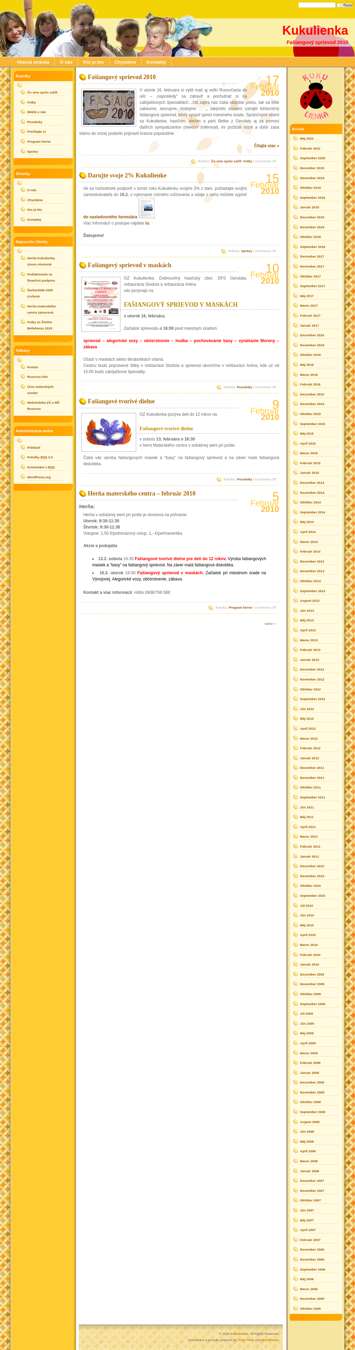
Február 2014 (310, 551)
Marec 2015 (309, 453)
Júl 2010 (306, 905)
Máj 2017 (307, 296)
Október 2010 (310, 886)
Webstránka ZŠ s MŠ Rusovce (43, 406)
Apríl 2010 (308, 935)
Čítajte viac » (266, 145)
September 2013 (313, 591)
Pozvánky (244, 387)
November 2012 (312, 679)
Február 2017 (310, 315)
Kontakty (156, 62)
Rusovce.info (37, 377)
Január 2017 (309, 325)
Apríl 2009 (308, 1043)
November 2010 (312, 876)
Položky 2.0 (40, 457)
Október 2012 (310, 689)
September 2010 (313, 895)
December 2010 (312, 866)
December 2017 (312, 256)
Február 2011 (310, 846)
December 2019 (312, 168)
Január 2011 (309, 856)
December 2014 (312, 483)
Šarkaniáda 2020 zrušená (40, 293)
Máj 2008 (307, 1141)
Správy (246, 251)
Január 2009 (309, 1073)
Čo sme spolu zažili (226, 161)
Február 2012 (310, 748)
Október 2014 (310, 502)
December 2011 (312, 768)
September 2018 (313, 247)
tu (147, 223)
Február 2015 (310, 463)
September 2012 (313, 699)
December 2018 (312, 217)
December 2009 (312, 974)
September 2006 (313, 1269)
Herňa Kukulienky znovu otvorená (41, 261)
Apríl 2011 (308, 827)
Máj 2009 (307, 1033)
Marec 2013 (309, 640)
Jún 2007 (307, 1210)
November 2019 (312, 178)
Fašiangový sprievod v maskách (129, 265)
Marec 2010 (309, 945)
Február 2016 (310, 384)
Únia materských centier (40, 390)
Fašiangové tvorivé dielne (121, 401)
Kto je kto (93, 62)
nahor (268, 623)
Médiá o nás (36, 112)
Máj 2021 (307, 138)
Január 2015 (309, 473)
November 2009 (312, 984)
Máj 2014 (307, 522)
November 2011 (312, 778)
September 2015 (313, 424)
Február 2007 (310, 1240)
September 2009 (313, 1004)
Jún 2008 (307, 1131)
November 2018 (312, 227)
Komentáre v (41, 467)
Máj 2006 (307, 1279)
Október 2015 (310, 414)
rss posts (316, 95)
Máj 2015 (307, 433)
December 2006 (312, 1249)
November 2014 (312, 492)
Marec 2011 (309, 836)
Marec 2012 (309, 738)
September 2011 (313, 797)
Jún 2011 (307, 807)
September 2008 (313, 1112)
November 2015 (312, 404)
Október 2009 (310, 994)
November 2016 (312, 345)
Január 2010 (309, 964)
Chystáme (125, 62)
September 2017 (313, 286)
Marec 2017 (309, 305)
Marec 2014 (309, 542)
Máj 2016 (307, 365)
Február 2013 (310, 650)
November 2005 (312, 1298)
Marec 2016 (309, 375)
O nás (66, 62)
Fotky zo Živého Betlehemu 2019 (39, 325)
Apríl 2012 (308, 728)
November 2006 (312, 1259)
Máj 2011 (307, 817)
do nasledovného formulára (110, 217)
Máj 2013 (307, 620)
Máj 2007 (307, 1220)
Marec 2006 (309, 1289)
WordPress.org (39, 477)
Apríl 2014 (308, 532)
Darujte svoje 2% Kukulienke (127, 175)
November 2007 (312, 1191)
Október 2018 (310, 237)
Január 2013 (309, 660)
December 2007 (312, 1181)
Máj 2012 (307, 718)
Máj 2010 (307, 925)
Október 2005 (310, 1308)
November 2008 (312, 1092)
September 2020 (313, 158)
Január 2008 (309, 1171)
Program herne (240, 607)
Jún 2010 (307, 915)
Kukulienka (315, 30)
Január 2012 (309, 758)
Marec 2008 (309, 1161)
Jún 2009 (307, 1023)
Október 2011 (310, 787)
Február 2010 (310, 955)
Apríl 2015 (308, 443)
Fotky (247, 161)
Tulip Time (246, 1340)
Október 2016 (310, 355)
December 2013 (312, 561)
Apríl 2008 (308, 1151)
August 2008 (310, 1122)
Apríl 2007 (308, 1230)
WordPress (270, 1340)
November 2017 (312, 266)
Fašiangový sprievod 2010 (122, 77)
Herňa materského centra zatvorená (41, 309)
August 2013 (310, 600)
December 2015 (312, 394)
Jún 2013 (307, 610)
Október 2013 (310, 581)
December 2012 (312, 669)
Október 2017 (310, 276)
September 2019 (313, 197)
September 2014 (313, 512)
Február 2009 (310, 1063)
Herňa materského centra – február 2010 (142, 493)
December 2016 (312, 335)
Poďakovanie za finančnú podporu (41, 277)
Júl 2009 (306, 1013)
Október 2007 (310, 1200)
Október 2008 (310, 1102)
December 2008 (312, 1082)
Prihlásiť (33, 447)
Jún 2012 (307, 709)
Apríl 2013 (308, 630)
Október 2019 (310, 187)
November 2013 (312, 571)
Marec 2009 (309, 1053)
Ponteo (32, 367)
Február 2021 (310, 148)
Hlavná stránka (33, 62)
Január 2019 (309, 207)
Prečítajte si (36, 131)
